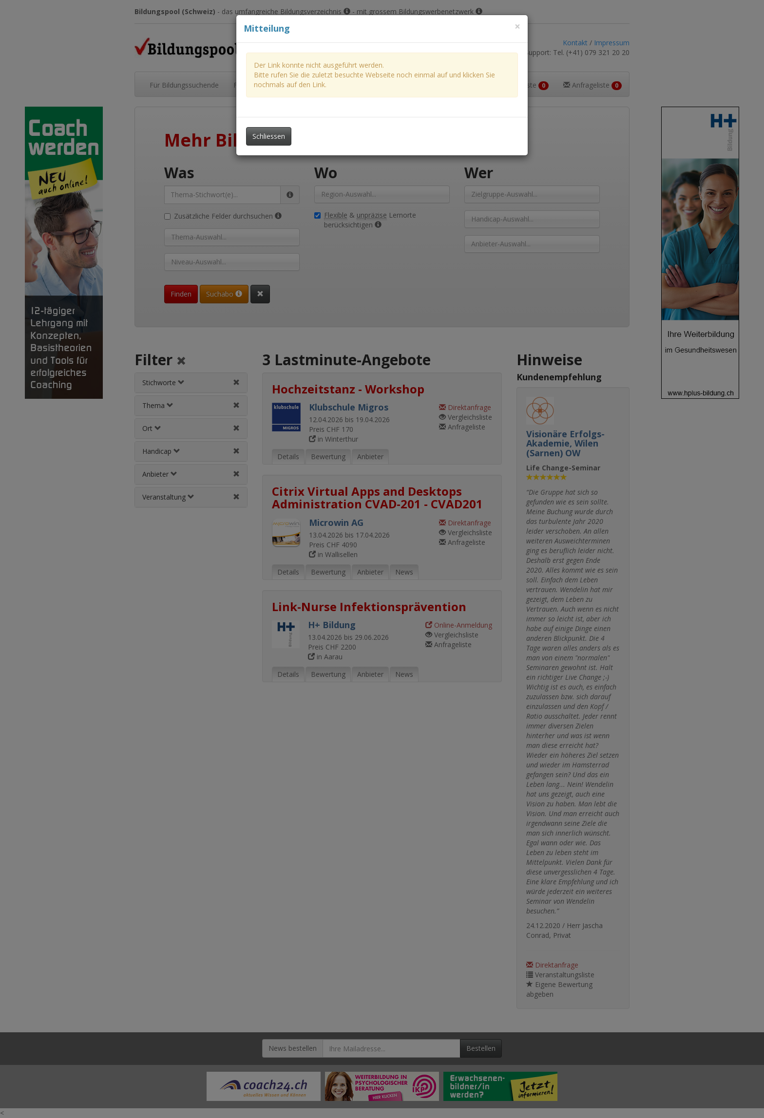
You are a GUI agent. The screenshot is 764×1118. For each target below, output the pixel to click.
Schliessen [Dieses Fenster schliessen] (268, 136)
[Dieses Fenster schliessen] (517, 26)
